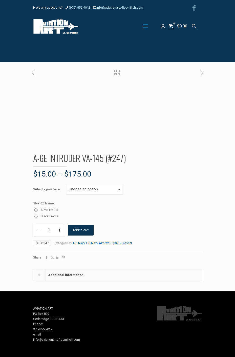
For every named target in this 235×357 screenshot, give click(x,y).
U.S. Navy (78, 243)
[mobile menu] (145, 26)
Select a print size (46, 189)
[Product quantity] (49, 230)
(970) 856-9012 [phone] (79, 7)
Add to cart (81, 230)
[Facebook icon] (194, 8)
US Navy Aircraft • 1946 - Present (109, 243)
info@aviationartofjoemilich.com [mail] (119, 7)
